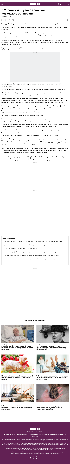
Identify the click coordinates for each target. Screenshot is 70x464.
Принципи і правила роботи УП (58, 434)
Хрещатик (59, 102)
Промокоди (35, 436)
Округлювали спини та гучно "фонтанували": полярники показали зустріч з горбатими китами (32, 245)
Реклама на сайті (8, 434)
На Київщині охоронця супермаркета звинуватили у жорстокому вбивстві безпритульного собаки (32, 241)
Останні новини (9, 239)
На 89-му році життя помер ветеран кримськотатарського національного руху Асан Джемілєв (31, 255)
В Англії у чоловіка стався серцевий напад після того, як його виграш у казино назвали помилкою (33, 259)
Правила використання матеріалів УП (39, 434)
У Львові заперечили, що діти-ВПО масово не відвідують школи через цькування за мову (52, 376)
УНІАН (63, 89)
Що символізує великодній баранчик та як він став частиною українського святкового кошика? (17, 377)
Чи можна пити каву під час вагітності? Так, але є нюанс (20, 248)
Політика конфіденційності (21, 434)
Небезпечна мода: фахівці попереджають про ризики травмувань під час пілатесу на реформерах (33, 252)
